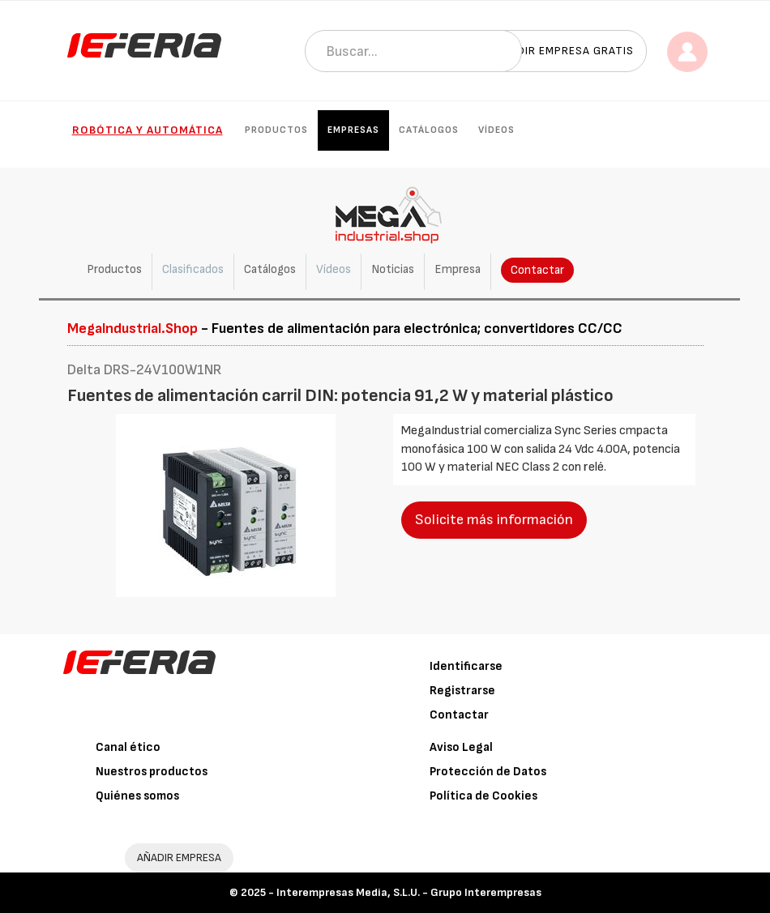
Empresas (353, 130)
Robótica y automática (147, 130)
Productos (276, 130)
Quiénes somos (137, 796)
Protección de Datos (488, 771)
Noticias (392, 269)
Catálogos (429, 130)
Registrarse (462, 690)
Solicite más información (494, 519)
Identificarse (466, 666)
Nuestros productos (151, 771)
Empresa (457, 269)
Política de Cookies (483, 796)
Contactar (537, 270)
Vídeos (496, 130)
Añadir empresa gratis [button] (564, 51)
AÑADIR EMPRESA (179, 857)
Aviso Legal (461, 747)
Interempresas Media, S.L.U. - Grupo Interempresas (408, 892)
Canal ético (128, 747)
